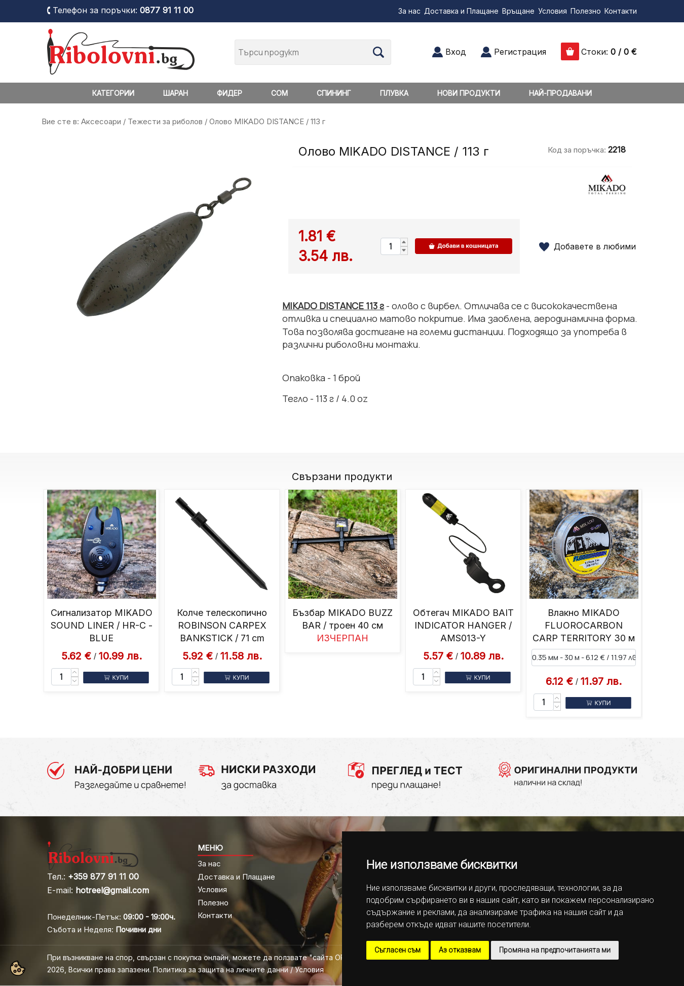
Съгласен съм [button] (397, 950)
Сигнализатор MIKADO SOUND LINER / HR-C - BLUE (102, 625)
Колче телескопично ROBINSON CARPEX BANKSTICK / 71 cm (222, 625)
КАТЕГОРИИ (113, 93)
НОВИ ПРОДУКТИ (468, 93)
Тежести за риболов (165, 121)
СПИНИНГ (334, 93)
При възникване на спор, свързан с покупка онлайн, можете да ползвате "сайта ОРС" (200, 957)
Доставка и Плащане (461, 11)
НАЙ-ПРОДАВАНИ (560, 93)
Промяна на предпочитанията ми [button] (555, 950)
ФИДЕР (229, 93)
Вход (455, 52)
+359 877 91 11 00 (103, 876)
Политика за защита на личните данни (220, 969)
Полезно (586, 11)
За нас (409, 11)
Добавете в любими (595, 246)
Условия (552, 11)
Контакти (620, 11)
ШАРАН (175, 93)
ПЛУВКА (394, 93)
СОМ (279, 93)
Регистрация (520, 52)
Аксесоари (101, 121)
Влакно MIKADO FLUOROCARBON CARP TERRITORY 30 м (584, 625)
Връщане (518, 11)
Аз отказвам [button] (460, 950)
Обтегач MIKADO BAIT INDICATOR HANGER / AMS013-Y (463, 625)
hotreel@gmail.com (112, 890)
